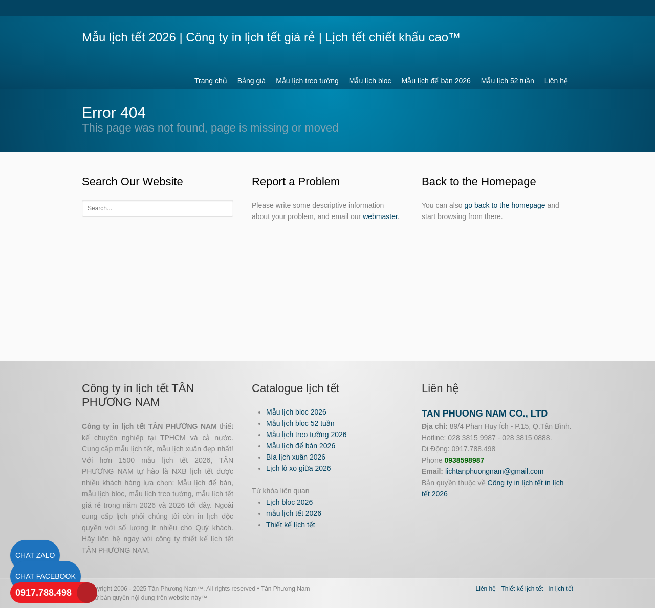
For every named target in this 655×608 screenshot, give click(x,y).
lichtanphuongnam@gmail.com (494, 471)
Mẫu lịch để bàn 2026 (436, 81)
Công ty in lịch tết (515, 483)
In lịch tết (560, 588)
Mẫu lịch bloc (370, 81)
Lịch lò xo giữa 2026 (298, 468)
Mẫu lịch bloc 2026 (296, 412)
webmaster (380, 216)
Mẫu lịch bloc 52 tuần (300, 423)
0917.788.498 (43, 593)
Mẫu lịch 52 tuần (507, 81)
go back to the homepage (505, 205)
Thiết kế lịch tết (290, 524)
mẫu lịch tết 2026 (293, 513)
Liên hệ (556, 81)
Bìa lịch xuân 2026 (295, 457)
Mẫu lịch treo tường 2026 (306, 434)
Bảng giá (251, 81)
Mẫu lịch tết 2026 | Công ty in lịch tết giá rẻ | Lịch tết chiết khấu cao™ (271, 37)
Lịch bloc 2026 (289, 502)
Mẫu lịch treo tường (307, 81)
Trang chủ (210, 81)
